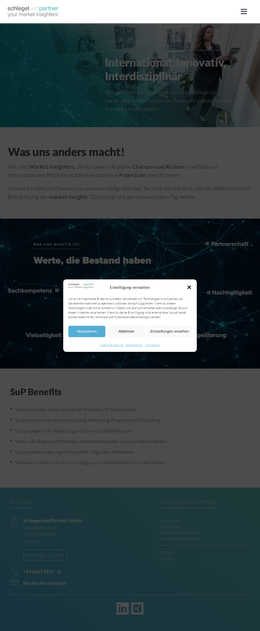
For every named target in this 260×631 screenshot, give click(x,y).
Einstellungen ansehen (169, 331)
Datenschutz (134, 345)
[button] (189, 287)
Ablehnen (126, 331)
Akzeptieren (87, 331)
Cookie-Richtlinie (111, 345)
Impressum (152, 345)
